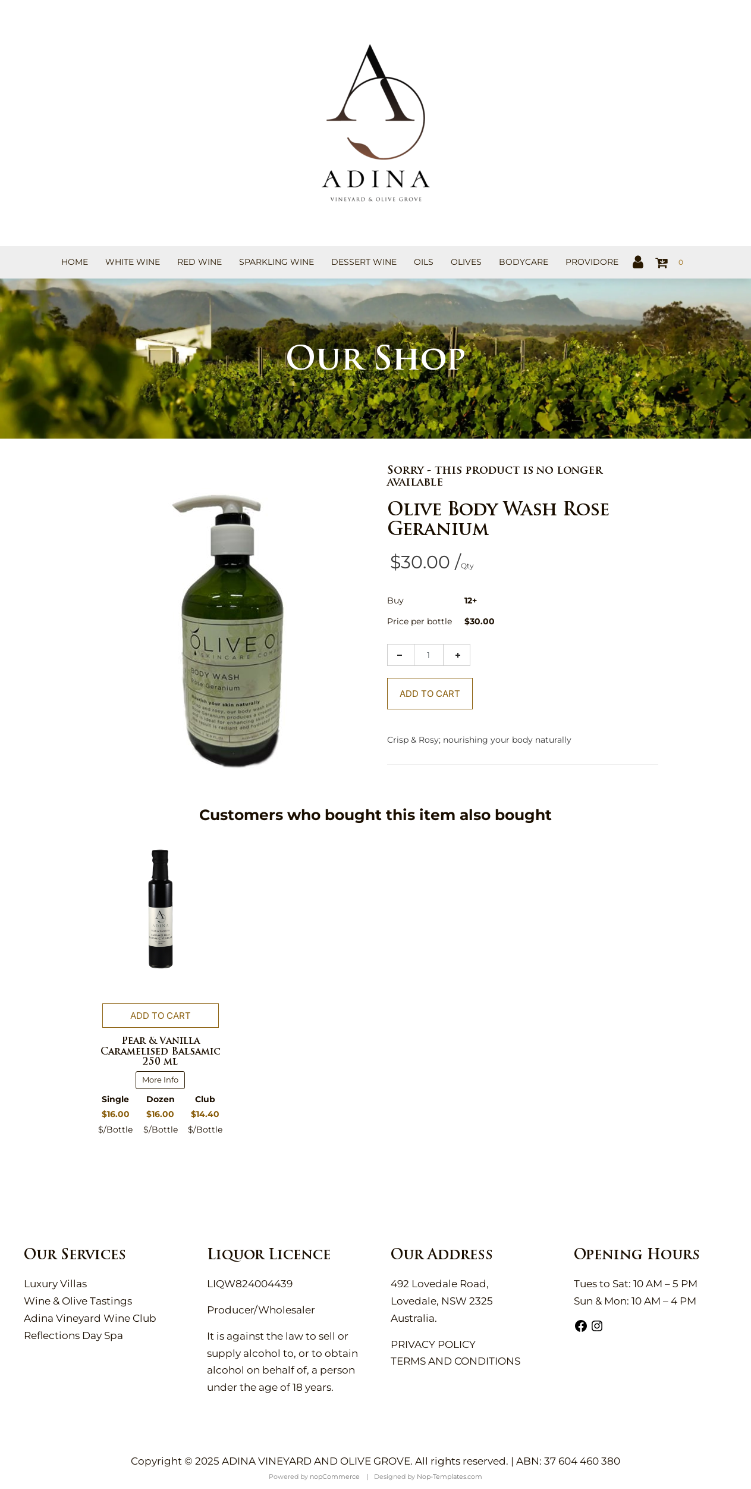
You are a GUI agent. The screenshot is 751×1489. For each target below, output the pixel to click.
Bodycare (523, 261)
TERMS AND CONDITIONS (455, 1361)
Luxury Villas (55, 1284)
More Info (160, 1079)
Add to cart (160, 1015)
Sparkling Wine (276, 261)
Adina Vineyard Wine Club (90, 1318)
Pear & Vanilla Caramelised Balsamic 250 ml (160, 1052)
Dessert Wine (364, 261)
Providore (591, 261)
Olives (466, 261)
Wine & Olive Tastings (78, 1301)
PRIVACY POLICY (433, 1344)
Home (74, 261)
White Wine (132, 261)
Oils (423, 261)
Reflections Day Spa (73, 1335)
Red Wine (199, 261)
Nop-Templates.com (449, 1476)
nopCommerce (335, 1476)
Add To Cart (430, 693)
